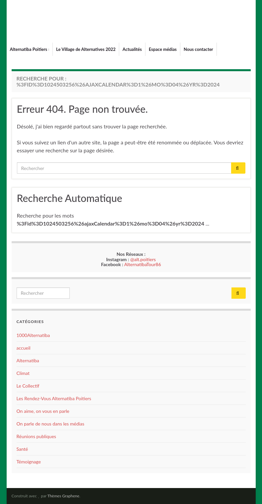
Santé (22, 449)
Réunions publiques (36, 436)
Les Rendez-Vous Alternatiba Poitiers (54, 398)
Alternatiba (28, 360)
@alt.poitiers (143, 259)
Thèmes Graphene (63, 495)
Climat (23, 373)
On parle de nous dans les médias (50, 423)
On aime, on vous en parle (43, 411)
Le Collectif (28, 386)
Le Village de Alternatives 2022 (86, 49)
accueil (24, 348)
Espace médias (163, 49)
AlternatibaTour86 (142, 264)
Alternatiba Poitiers (29, 49)
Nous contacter (198, 49)
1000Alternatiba (33, 335)
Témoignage (29, 461)
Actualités (132, 49)
